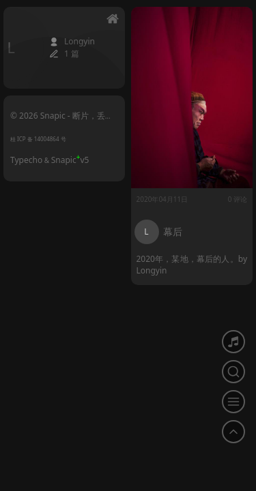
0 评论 (237, 199)
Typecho (26, 160)
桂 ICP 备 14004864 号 (38, 139)
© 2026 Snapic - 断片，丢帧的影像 (61, 120)
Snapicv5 (70, 160)
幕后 (172, 231)
